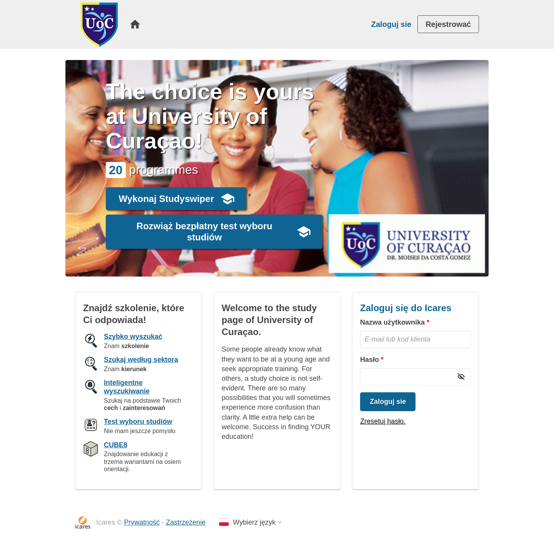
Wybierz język (254, 522)
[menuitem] (135, 24)
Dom (135, 24)
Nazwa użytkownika (392, 322)
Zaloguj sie (391, 24)
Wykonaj (166, 198)
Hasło (369, 359)
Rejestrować (448, 24)
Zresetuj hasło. (382, 421)
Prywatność (142, 522)
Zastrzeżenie (185, 522)
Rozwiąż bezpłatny (204, 231)
